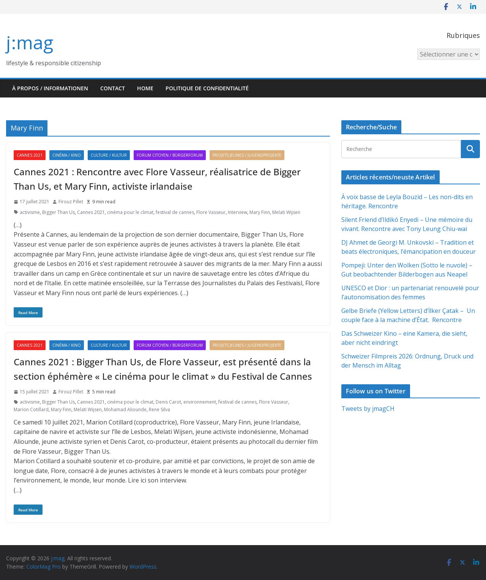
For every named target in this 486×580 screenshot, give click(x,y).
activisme (30, 212)
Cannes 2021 (30, 155)
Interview (237, 212)
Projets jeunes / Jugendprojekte (247, 155)
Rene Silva (159, 409)
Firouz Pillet (70, 201)
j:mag (29, 42)
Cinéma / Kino (66, 155)
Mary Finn (259, 212)
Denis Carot (168, 402)
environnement (199, 402)
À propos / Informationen (50, 88)
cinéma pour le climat (130, 212)
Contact (112, 88)
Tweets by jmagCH (367, 408)
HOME (145, 88)
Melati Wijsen (286, 212)
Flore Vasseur (211, 212)
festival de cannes (175, 212)
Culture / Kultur (109, 155)
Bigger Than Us (58, 212)
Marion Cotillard (31, 409)
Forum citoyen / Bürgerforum (170, 155)
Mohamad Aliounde (125, 409)
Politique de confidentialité (207, 88)
